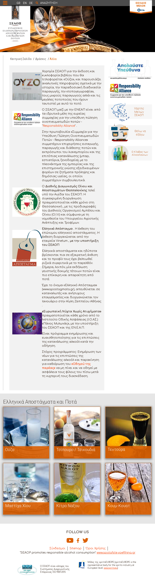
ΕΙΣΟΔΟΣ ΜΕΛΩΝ (141, 4)
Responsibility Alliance (59, 125)
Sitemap (76, 548)
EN (25, 3)
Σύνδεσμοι (57, 548)
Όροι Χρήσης (96, 548)
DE (31, 3)
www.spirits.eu (110, 568)
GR (18, 3)
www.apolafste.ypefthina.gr (116, 552)
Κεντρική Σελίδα (20, 59)
